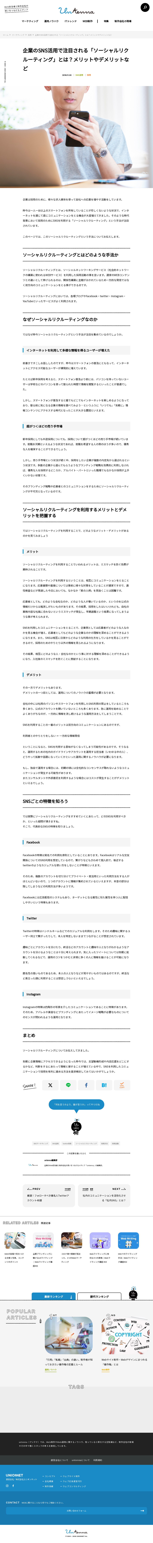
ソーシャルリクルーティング (86, 1143)
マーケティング (30, 21)
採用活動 (115, 1143)
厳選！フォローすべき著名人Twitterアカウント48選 (49, 1194)
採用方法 (104, 1143)
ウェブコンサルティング (74, 1486)
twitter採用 (67, 1143)
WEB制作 (87, 21)
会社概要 (49, 1481)
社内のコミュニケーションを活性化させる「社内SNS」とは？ (104, 1194)
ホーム (5, 35)
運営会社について (59, 1460)
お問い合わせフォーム (76, 1510)
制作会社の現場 (123, 21)
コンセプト (50, 1476)
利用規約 (97, 1460)
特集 (106, 21)
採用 (30, 35)
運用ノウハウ (51, 21)
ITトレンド (71, 21)
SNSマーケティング (41, 1143)
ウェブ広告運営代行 (72, 1481)
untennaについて (81, 1460)
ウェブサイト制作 (71, 1476)
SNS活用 (79, 75)
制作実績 (49, 1486)
